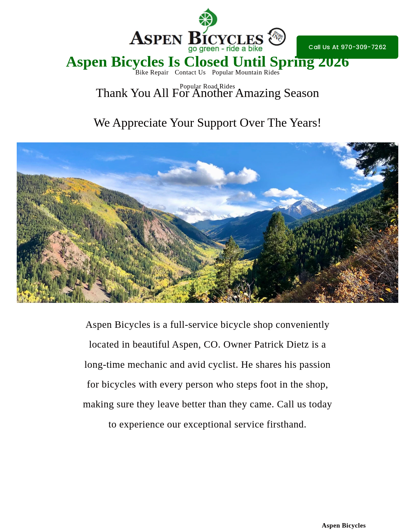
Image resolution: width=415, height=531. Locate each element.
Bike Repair (152, 72)
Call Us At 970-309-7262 (347, 47)
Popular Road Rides (207, 86)
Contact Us (190, 72)
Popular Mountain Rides (246, 72)
